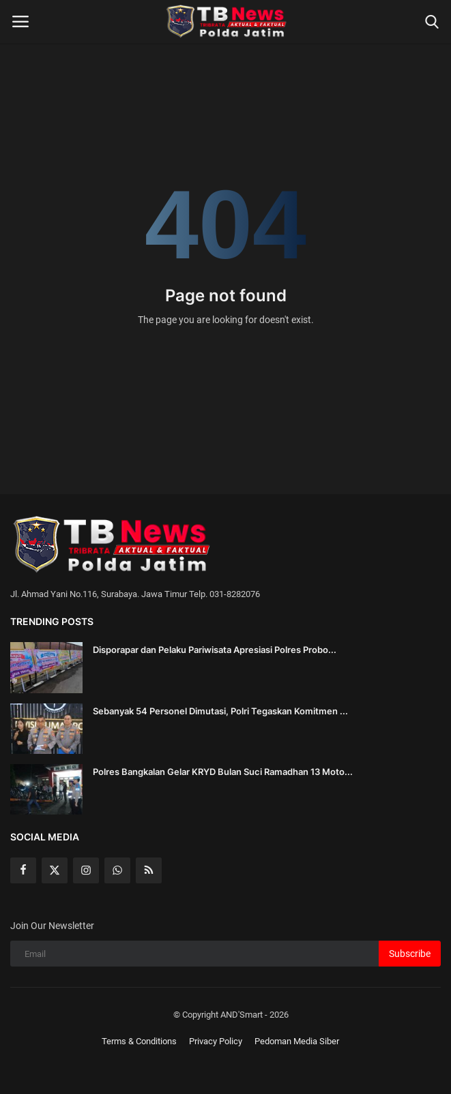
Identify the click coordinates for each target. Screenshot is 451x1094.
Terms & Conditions (139, 1041)
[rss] (149, 870)
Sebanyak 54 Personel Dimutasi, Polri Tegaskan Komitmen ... (220, 710)
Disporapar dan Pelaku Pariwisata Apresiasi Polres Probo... (214, 649)
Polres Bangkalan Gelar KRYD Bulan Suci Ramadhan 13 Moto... (223, 771)
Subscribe (410, 953)
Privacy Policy (215, 1041)
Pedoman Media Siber (296, 1041)
